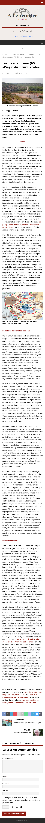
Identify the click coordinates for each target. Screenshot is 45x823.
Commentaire (7, 758)
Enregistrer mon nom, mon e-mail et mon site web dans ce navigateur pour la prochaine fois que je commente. (22, 800)
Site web (5, 790)
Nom (4, 776)
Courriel (5, 783)
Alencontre (20, 73)
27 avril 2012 (8, 73)
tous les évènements (24, 36)
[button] (41, 2)
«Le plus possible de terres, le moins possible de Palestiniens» (21, 224)
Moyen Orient (19, 54)
